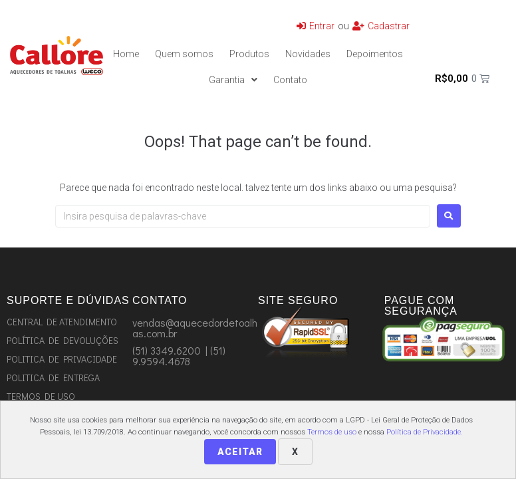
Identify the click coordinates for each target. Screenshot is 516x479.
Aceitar (240, 451)
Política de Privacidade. (424, 432)
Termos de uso (331, 432)
